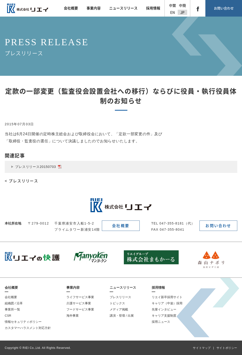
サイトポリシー (226, 348)
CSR (8, 315)
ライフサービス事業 (80, 297)
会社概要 (120, 226)
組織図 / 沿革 (14, 303)
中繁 (172, 5)
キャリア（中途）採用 (167, 303)
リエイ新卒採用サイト (167, 297)
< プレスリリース (21, 181)
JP (182, 12)
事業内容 (73, 287)
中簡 (182, 5)
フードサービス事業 (80, 309)
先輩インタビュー (164, 309)
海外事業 (72, 315)
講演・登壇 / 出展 (122, 315)
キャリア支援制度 (164, 315)
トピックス (117, 303)
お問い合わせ (224, 8)
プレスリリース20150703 (38, 167)
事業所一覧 (12, 309)
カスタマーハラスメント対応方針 (28, 328)
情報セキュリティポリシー (23, 322)
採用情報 (158, 287)
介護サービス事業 (78, 303)
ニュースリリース (123, 287)
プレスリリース (120, 297)
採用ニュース (161, 322)
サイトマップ (202, 348)
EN (172, 12)
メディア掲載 (119, 309)
